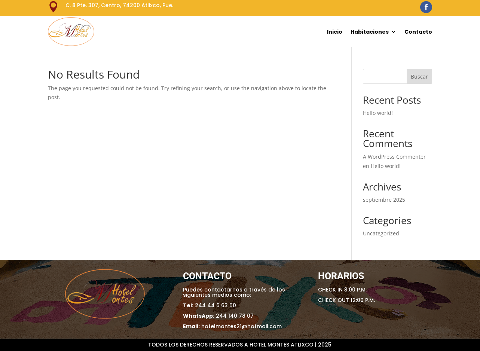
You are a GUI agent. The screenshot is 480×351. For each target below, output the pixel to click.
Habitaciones (370, 32)
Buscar (419, 76)
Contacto (418, 32)
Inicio (334, 32)
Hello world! (378, 112)
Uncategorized (381, 233)
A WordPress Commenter (394, 156)
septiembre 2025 (384, 199)
